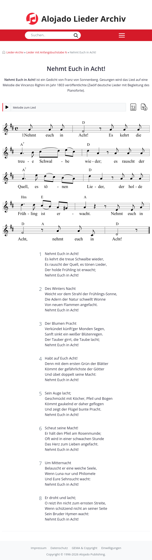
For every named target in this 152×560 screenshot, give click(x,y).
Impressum (38, 548)
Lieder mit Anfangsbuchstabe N (46, 52)
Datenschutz (59, 548)
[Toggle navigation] (121, 35)
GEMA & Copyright (84, 548)
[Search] (53, 35)
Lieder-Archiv (14, 52)
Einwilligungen (111, 548)
